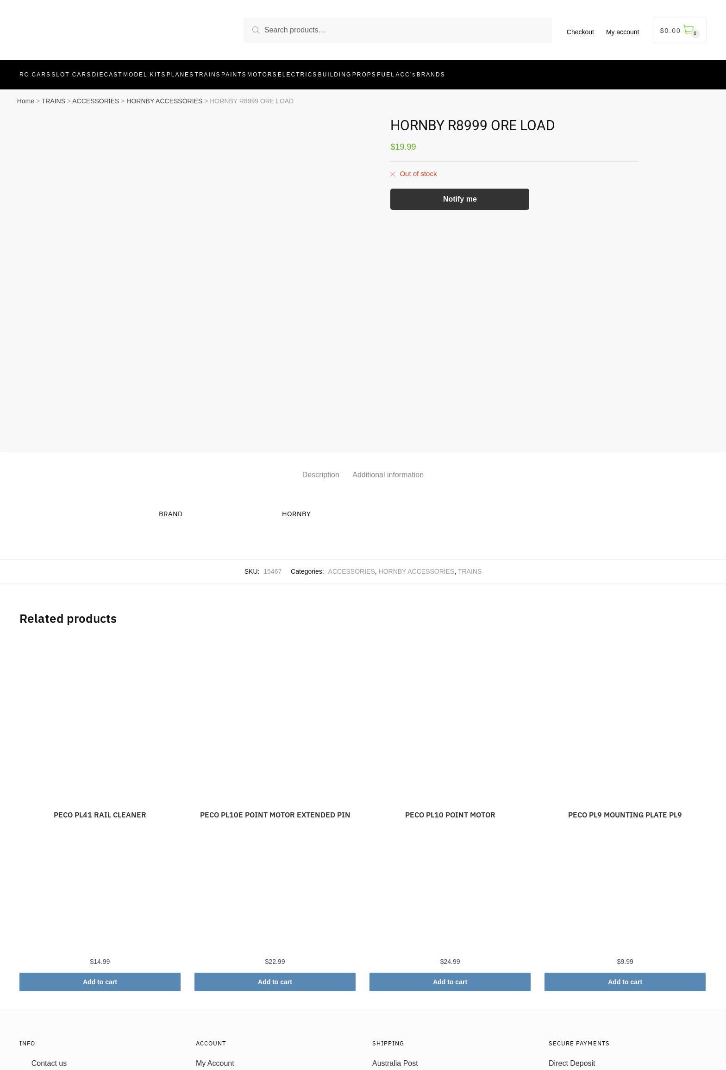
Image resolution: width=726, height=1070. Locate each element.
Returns (385, 975)
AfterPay (563, 989)
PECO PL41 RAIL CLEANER (100, 711)
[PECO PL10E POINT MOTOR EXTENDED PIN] (275, 615)
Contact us (49, 960)
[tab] (320, 364)
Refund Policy (54, 1003)
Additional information (388, 372)
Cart (203, 1003)
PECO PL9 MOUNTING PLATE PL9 (625, 711)
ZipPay (560, 1003)
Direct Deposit (572, 960)
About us (46, 975)
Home (25, 95)
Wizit (557, 1032)
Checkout (580, 32)
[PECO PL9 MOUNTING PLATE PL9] (625, 615)
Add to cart (100, 879)
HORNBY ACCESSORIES (164, 95)
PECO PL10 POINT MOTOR (450, 711)
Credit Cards (569, 975)
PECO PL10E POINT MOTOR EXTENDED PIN (275, 711)
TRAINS (53, 95)
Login (205, 989)
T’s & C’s (46, 989)
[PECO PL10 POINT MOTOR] (450, 615)
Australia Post (395, 960)
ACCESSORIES (95, 95)
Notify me (460, 193)
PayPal (560, 1017)
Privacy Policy (54, 1017)
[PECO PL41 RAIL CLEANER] (100, 615)
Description (320, 372)
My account (622, 32)
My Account (215, 960)
